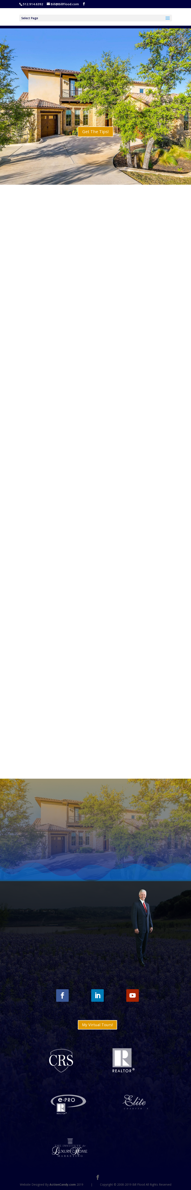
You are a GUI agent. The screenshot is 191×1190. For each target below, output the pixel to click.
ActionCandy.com (62, 1184)
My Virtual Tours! (97, 1024)
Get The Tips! (95, 131)
